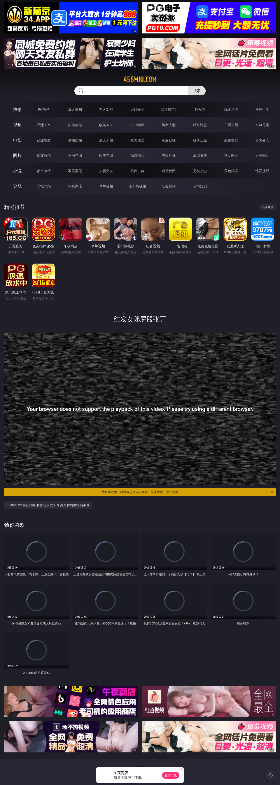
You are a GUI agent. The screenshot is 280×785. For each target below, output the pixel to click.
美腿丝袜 (169, 155)
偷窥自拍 (44, 155)
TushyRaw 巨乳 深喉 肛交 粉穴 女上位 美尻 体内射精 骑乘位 (48, 505)
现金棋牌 (231, 109)
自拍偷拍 (75, 124)
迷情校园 (169, 170)
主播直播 (231, 124)
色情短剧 (200, 186)
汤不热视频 (137, 186)
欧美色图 (106, 155)
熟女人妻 (169, 124)
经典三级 (200, 140)
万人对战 (106, 109)
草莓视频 (106, 186)
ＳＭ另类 (262, 124)
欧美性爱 (137, 140)
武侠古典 (137, 170)
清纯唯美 (200, 155)
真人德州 (75, 109)
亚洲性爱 (44, 140)
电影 (17, 140)
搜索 (196, 90)
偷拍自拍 (75, 140)
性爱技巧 (262, 170)
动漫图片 (137, 155)
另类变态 (262, 140)
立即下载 (170, 775)
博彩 (17, 109)
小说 (17, 171)
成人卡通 (106, 140)
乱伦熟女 (231, 140)
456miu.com (139, 79)
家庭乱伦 (75, 170)
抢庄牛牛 (262, 109)
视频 (17, 125)
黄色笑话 (231, 170)
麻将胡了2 (169, 109)
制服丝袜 (169, 140)
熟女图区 (231, 155)
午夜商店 (75, 186)
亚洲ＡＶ (44, 124)
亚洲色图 (75, 155)
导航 (17, 186)
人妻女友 (106, 170)
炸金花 (200, 109)
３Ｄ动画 (137, 124)
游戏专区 (137, 109)
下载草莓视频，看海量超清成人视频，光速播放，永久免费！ (186, 492)
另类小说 (200, 170)
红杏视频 (169, 186)
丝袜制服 (200, 124)
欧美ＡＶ (106, 124)
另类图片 (262, 155)
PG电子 (43, 109)
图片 (17, 155)
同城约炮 (44, 186)
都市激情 (44, 170)
